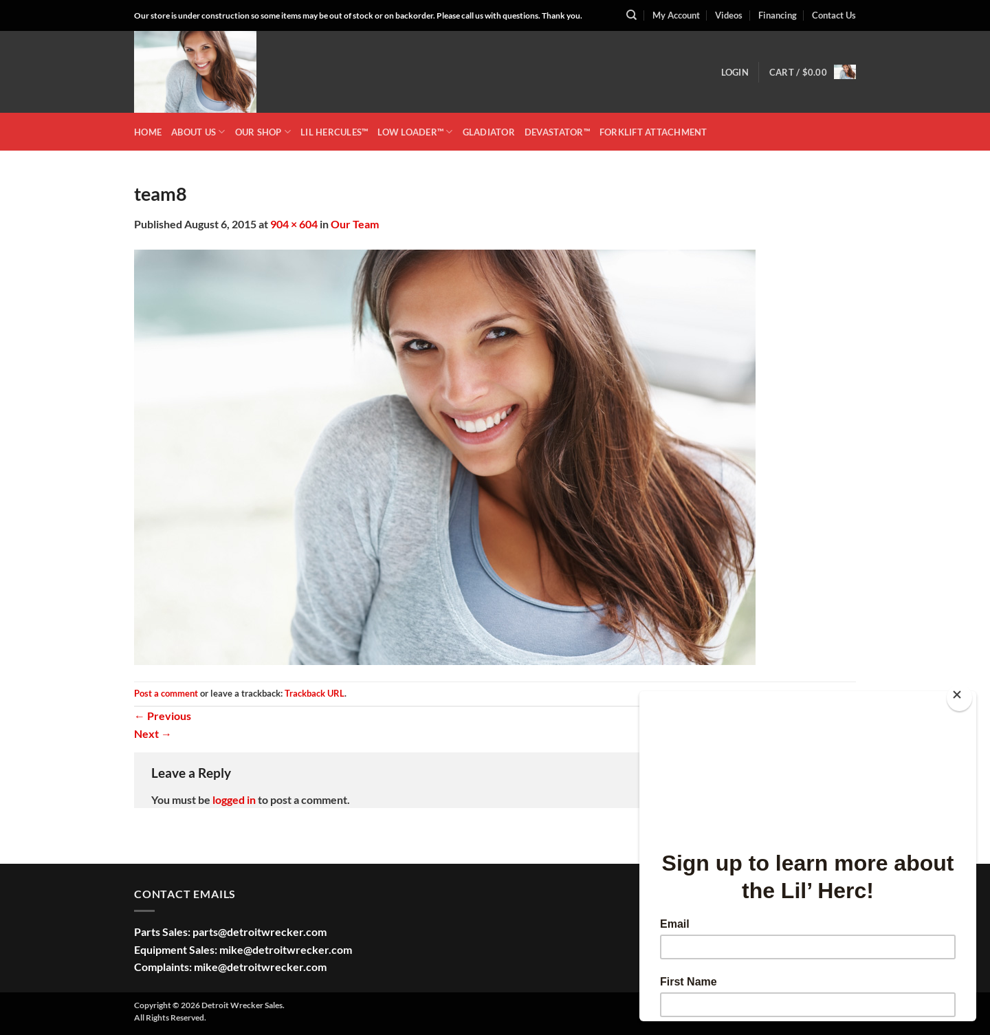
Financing (777, 15)
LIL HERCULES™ (334, 132)
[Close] (959, 697)
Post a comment (166, 693)
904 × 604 (294, 223)
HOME (148, 132)
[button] (735, 72)
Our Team (355, 223)
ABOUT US (198, 131)
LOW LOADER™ (414, 131)
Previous (162, 715)
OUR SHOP (263, 131)
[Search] (631, 15)
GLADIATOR (489, 132)
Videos (728, 15)
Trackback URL (314, 693)
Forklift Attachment (653, 132)
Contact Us (834, 15)
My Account (676, 15)
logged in (234, 799)
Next (153, 733)
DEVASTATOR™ (557, 132)
